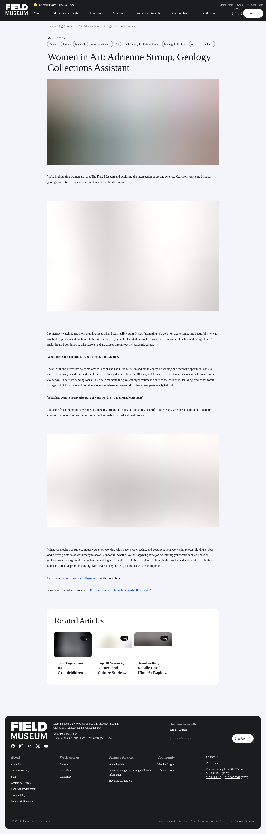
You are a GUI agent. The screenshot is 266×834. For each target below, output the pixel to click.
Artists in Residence (202, 43)
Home (50, 26)
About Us (16, 764)
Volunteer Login (166, 770)
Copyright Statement (245, 821)
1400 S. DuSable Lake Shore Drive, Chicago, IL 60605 (83, 737)
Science (118, 13)
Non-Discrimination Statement (172, 821)
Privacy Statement (199, 821)
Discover (95, 13)
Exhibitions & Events (65, 13)
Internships (66, 770)
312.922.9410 (213, 777)
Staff (13, 776)
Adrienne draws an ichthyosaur (77, 578)
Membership (226, 4)
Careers (64, 764)
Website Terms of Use (221, 821)
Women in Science (101, 43)
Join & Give (207, 13)
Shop (240, 4)
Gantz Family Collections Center (141, 43)
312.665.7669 (232, 777)
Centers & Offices (21, 782)
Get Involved (180, 13)
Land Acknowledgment (23, 788)
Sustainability (18, 795)
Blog (60, 26)
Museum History (20, 770)
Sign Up (243, 738)
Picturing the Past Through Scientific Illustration (119, 590)
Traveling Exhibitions (120, 780)
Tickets (254, 13)
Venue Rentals (116, 764)
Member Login (255, 4)
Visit (37, 13)
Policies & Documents (23, 801)
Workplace (65, 776)
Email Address (178, 729)
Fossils (66, 43)
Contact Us (212, 756)
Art (117, 43)
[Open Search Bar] (237, 13)
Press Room (212, 763)
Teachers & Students (147, 13)
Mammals (80, 43)
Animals (53, 43)
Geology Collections (175, 43)
